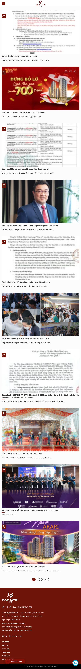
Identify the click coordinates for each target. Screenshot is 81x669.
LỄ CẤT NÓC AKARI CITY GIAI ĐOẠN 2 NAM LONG (22, 454)
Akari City (28, 627)
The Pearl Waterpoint (24, 630)
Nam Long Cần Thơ (9, 630)
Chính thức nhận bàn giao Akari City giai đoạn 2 (19, 56)
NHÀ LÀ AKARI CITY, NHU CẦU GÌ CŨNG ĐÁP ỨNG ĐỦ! (23, 567)
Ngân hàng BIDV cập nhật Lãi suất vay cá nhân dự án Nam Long (26, 169)
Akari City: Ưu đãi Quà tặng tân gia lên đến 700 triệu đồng (23, 113)
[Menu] (3, 3)
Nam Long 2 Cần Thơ (17, 627)
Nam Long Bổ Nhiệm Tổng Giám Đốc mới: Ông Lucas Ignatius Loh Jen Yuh (30, 226)
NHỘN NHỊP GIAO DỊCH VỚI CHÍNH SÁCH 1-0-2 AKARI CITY (25, 339)
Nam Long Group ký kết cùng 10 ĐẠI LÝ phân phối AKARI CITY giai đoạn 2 (30, 510)
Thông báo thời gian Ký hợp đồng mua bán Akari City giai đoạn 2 (26, 282)
